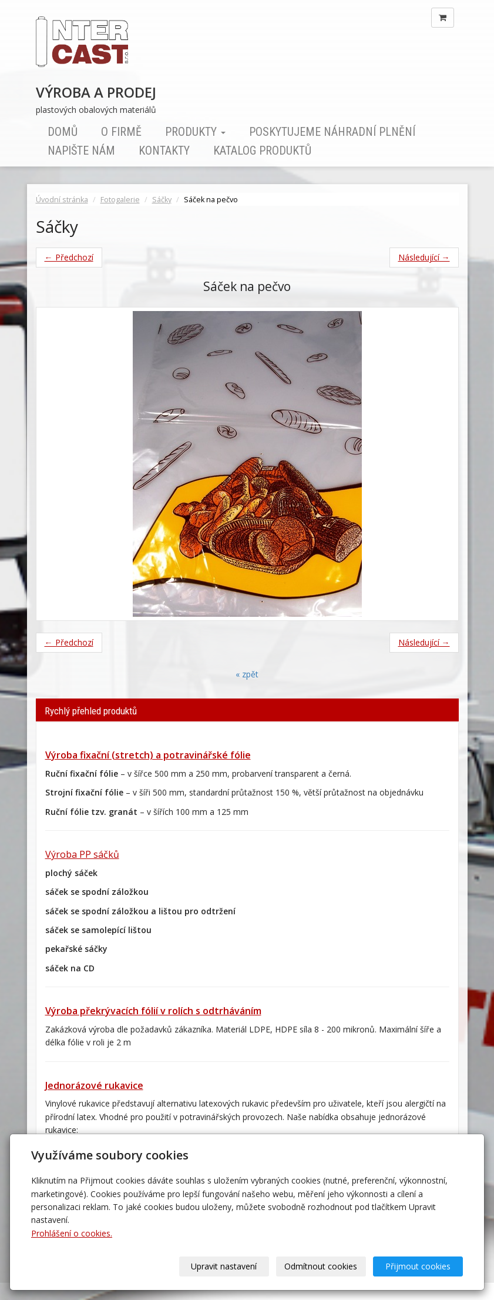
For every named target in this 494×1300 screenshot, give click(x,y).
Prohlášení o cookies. (71, 1233)
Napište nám (81, 150)
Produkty (195, 132)
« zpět (247, 674)
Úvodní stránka (62, 200)
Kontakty (164, 150)
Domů (63, 132)
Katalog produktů (262, 150)
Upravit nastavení (224, 1266)
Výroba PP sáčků (82, 854)
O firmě (121, 132)
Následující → (424, 257)
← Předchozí (69, 257)
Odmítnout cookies (321, 1266)
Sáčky (162, 200)
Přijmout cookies (418, 1266)
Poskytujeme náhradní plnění (332, 132)
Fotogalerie (120, 200)
